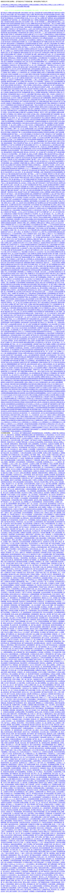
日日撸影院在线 (50, 601)
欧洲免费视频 (54, 59)
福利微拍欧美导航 (55, 855)
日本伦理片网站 (53, 820)
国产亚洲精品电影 (26, 148)
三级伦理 (49, 643)
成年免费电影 (35, 608)
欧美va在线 (30, 572)
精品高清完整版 (24, 313)
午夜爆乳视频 (23, 163)
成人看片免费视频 (51, 264)
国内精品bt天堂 (45, 69)
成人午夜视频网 (8, 291)
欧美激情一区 (23, 610)
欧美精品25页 (8, 793)
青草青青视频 (13, 16)
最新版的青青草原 (48, 500)
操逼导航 (4, 628)
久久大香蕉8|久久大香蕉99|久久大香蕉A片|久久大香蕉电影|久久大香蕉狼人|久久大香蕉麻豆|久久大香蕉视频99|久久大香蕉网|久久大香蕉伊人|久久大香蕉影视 (33, 422)
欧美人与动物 (46, 454)
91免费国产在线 (41, 328)
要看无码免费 (23, 444)
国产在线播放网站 (50, 163)
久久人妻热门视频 (29, 837)
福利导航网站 (34, 201)
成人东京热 (52, 494)
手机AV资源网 (53, 463)
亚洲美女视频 (27, 34)
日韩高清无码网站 (37, 686)
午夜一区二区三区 (19, 230)
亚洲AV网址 (24, 543)
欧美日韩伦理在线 (6, 188)
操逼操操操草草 (41, 331)
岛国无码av (14, 447)
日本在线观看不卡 (30, 166)
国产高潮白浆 (45, 373)
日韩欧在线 (4, 670)
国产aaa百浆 (45, 637)
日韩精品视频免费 (54, 170)
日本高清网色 (18, 623)
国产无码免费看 (10, 366)
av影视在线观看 (40, 346)
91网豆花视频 (21, 826)
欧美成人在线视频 (35, 766)
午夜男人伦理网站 (38, 480)
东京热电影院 (33, 831)
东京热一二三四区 (47, 525)
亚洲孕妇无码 (33, 49)
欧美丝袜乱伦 (30, 353)
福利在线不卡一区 (32, 695)
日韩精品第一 (49, 828)
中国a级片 (20, 630)
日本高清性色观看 (53, 88)
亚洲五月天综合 (25, 23)
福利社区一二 (48, 262)
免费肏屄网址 (59, 72)
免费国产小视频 (47, 367)
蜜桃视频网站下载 (51, 246)
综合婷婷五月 (35, 657)
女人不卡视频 (55, 281)
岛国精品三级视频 (59, 146)
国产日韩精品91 (45, 281)
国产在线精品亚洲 (27, 643)
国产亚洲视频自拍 (19, 791)
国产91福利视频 (44, 194)
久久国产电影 (19, 259)
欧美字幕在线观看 (30, 436)
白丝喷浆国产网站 (44, 297)
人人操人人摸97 (13, 463)
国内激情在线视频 (23, 194)
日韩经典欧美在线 (15, 643)
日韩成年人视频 (28, 161)
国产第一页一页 (45, 351)
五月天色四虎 (16, 59)
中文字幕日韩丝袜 (50, 159)
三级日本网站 (8, 128)
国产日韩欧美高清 (40, 244)
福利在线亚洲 (59, 837)
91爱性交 (21, 764)
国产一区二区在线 (32, 503)
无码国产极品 (58, 565)
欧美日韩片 (29, 634)
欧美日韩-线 (9, 560)
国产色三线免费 (48, 45)
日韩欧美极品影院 (44, 101)
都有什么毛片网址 (20, 884)
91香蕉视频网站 (44, 76)
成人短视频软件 (33, 297)
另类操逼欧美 (18, 34)
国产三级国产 (25, 440)
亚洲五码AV (45, 518)
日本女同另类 (8, 835)
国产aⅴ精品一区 (18, 706)
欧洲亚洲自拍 (11, 170)
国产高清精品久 (54, 560)
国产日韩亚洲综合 (23, 766)
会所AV (22, 639)
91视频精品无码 (47, 440)
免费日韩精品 (26, 224)
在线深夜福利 (25, 322)
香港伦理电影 (33, 851)
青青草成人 (61, 675)
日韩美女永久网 (37, 735)
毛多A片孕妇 (18, 750)
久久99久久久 (20, 864)
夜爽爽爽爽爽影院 (12, 364)
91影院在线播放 (35, 69)
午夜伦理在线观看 (14, 148)
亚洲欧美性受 (34, 697)
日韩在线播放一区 (47, 96)
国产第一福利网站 (49, 853)
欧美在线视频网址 (57, 172)
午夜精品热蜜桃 (26, 815)
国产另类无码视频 (54, 543)
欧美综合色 (25, 594)
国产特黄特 (30, 733)
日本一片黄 (57, 692)
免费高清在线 (28, 329)
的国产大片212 (40, 483)
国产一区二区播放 (56, 351)
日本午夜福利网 (6, 614)
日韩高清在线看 (21, 487)
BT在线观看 (24, 498)
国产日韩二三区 (11, 139)
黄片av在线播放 (26, 833)
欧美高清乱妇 (60, 208)
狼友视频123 (56, 453)
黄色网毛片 (60, 494)
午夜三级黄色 (9, 367)
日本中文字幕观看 (43, 308)
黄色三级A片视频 (58, 273)
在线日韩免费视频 (35, 518)
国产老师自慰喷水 (21, 340)
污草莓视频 (53, 465)
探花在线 (28, 509)
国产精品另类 (5, 453)
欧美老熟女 (44, 444)
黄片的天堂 (45, 802)
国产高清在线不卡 (41, 183)
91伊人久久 (57, 578)
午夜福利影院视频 (11, 25)
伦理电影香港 (59, 333)
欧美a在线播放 (22, 116)
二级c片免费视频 (10, 282)
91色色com (12, 864)
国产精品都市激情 (27, 105)
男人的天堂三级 (14, 69)
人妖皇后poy (25, 688)
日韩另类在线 (15, 275)
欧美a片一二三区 (51, 458)
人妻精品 (13, 723)
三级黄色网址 (36, 761)
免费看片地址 (53, 473)
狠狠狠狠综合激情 (27, 435)
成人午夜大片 (32, 714)
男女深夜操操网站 (10, 266)
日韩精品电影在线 (26, 210)
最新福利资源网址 (6, 123)
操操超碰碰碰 (8, 143)
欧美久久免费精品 (14, 369)
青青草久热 (34, 815)
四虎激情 (47, 492)
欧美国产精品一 (48, 215)
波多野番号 (12, 534)
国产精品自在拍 (6, 735)
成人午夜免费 (5, 444)
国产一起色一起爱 (39, 159)
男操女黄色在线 (24, 177)
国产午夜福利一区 (19, 54)
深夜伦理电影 (60, 143)
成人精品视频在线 (46, 248)
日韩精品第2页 (56, 299)
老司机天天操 (36, 317)
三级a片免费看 (18, 505)
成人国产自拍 (49, 349)
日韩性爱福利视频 (9, 331)
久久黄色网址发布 (55, 145)
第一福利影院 (5, 605)
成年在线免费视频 (36, 650)
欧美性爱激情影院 (15, 554)
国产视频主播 (9, 815)
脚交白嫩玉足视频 (17, 112)
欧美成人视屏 (10, 733)
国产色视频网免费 (24, 92)
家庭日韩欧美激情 (56, 750)
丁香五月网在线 (24, 150)
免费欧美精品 (5, 554)
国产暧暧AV (43, 695)
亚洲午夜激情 (46, 235)
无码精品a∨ (6, 844)
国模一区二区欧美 (17, 203)
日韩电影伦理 (13, 70)
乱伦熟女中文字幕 (33, 76)
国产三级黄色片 (60, 155)
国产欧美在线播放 (27, 145)
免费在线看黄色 (17, 123)
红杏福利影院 (53, 302)
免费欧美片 (12, 878)
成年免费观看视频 (24, 614)
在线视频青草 (31, 645)
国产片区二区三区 (16, 311)
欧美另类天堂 (51, 340)
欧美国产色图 (48, 273)
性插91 (42, 641)
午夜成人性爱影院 (59, 585)
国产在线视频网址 (20, 771)
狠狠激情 (29, 552)
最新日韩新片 (45, 79)
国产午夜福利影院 (12, 520)
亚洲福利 (26, 831)
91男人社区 (61, 668)
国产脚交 (21, 483)
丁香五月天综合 (54, 887)
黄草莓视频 (55, 808)
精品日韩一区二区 (19, 757)
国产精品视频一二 (54, 866)
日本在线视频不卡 (49, 514)
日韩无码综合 (7, 516)
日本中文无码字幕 (38, 603)
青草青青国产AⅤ (6, 646)
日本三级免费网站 (17, 858)
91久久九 (57, 788)
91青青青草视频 (37, 286)
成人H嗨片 (35, 730)
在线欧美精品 (8, 59)
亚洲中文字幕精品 (7, 114)
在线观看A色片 (44, 617)
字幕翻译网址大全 (14, 235)
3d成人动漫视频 (14, 163)
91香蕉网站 (47, 652)
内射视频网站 (51, 762)
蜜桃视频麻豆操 (47, 148)
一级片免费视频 (15, 748)
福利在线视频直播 (59, 18)
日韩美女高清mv (37, 85)
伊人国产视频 (58, 311)
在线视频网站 (5, 20)
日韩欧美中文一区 (17, 612)
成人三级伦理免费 (40, 83)
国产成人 (7, 723)
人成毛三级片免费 (33, 29)
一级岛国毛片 (46, 165)
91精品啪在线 (25, 724)
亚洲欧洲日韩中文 (36, 541)
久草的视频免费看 (46, 130)
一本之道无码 (55, 235)
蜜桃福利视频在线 (7, 715)
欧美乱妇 (44, 694)
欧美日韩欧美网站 (49, 309)
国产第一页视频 (35, 257)
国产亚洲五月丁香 (6, 161)
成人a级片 (46, 810)
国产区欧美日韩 (19, 315)
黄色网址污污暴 (18, 837)
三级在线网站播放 (15, 637)
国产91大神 (10, 489)
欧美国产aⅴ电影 (45, 87)
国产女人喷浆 (10, 621)
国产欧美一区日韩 (50, 342)
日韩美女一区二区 (45, 496)
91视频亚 (31, 891)
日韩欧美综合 (8, 213)
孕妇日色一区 (45, 257)
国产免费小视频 (45, 759)
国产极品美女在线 (43, 221)
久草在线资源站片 (39, 648)
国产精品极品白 (58, 295)
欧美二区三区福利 (13, 253)
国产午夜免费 (30, 784)
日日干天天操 (11, 226)
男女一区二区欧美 (23, 855)
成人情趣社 (5, 462)
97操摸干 (36, 576)
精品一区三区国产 (40, 264)
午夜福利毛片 (21, 485)
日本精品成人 (54, 701)
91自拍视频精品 (45, 674)
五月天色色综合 (48, 105)
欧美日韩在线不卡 (26, 752)
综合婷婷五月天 (36, 822)
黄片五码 (6, 492)
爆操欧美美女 (49, 714)
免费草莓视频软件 (55, 779)
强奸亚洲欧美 (26, 860)
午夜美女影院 (20, 460)
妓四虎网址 (9, 474)
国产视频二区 (23, 360)
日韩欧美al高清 (49, 804)
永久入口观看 (35, 806)
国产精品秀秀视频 (56, 157)
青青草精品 (10, 645)
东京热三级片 (49, 371)
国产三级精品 (30, 791)
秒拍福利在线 (19, 262)
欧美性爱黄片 (44, 494)
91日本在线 (4, 650)
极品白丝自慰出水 (43, 110)
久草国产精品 (5, 357)
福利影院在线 (18, 730)
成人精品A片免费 (31, 154)
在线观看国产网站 (22, 297)
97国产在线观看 (59, 132)
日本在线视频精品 (57, 498)
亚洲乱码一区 (35, 719)
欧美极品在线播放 (52, 230)
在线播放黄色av (57, 241)
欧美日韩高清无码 (44, 23)
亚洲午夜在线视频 (40, 353)
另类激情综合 (39, 155)
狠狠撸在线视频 (30, 244)
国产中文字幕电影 (41, 174)
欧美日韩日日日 (15, 608)
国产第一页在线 (40, 146)
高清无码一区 (55, 889)
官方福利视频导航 (24, 270)
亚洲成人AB (25, 465)
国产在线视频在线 (48, 282)
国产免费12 (53, 621)
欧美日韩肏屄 (60, 335)
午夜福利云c (52, 753)
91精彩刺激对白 (57, 63)
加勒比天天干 (59, 659)
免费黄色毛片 (46, 286)
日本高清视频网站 (27, 512)
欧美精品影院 (16, 41)
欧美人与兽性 (48, 366)
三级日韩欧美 (28, 27)
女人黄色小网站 (8, 882)
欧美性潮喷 (59, 686)
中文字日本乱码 (27, 770)
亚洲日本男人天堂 (57, 799)
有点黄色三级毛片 (56, 204)
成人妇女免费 (28, 521)
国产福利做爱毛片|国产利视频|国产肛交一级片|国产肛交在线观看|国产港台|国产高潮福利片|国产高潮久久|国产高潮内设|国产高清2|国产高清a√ (32, 405)
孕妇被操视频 (18, 811)
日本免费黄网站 (58, 81)
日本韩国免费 (49, 641)
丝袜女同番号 (10, 14)
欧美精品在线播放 (36, 270)
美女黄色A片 (10, 744)
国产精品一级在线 (7, 277)
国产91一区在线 (20, 244)
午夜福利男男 (22, 32)
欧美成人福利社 (41, 94)
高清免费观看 (32, 328)
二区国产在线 (38, 572)
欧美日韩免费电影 (29, 203)
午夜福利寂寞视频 (18, 775)
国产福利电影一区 (14, 20)
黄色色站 (46, 540)
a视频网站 (49, 663)
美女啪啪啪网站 (50, 708)
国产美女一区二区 (15, 344)
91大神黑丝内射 (23, 70)
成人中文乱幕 (60, 65)
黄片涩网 (17, 686)
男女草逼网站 (48, 771)
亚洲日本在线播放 (32, 672)
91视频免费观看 (35, 594)
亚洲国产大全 (28, 866)
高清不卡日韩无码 (35, 875)
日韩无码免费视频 (46, 657)
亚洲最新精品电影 (26, 735)
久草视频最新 (45, 779)
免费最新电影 (47, 773)
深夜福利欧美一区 (58, 574)
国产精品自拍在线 (46, 594)
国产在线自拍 (49, 90)
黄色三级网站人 (47, 241)
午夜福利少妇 (7, 797)
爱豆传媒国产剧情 (7, 358)
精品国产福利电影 (33, 88)
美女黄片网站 (44, 482)
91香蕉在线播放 (37, 886)
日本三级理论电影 (33, 337)
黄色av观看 (54, 886)
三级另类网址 (59, 500)
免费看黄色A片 (5, 145)
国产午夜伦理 (23, 88)
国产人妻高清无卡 (30, 208)
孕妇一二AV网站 (31, 581)
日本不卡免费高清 (27, 233)
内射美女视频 (19, 38)
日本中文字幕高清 (12, 252)
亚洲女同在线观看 (13, 150)
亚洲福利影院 (43, 820)
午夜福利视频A (24, 607)
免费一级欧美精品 (39, 54)
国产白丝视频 (52, 127)
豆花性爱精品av (36, 706)
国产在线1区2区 (58, 105)
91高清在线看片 (16, 96)
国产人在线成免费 (10, 324)
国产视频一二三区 (46, 224)
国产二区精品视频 (36, 478)
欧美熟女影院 (59, 50)
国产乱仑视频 (39, 835)
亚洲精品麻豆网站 (39, 788)
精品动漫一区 (13, 83)
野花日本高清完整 (56, 848)
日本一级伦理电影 (42, 710)
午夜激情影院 (13, 288)
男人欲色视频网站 (26, 181)
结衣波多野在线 (18, 27)
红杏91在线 (23, 675)
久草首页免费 (52, 757)
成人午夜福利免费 (26, 286)
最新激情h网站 (13, 817)
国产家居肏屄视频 (33, 195)
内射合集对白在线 (27, 123)
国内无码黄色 (22, 503)
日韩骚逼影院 (35, 614)
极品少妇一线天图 (45, 614)
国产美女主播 (53, 697)
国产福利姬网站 (52, 491)
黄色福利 (4, 641)
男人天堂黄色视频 (10, 271)
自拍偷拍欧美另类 (29, 708)
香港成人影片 (36, 63)
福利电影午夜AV (9, 315)
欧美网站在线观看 (28, 835)
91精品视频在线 (18, 295)
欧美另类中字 (55, 242)
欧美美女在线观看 (12, 810)
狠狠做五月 (29, 460)
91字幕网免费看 (50, 72)
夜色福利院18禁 (57, 224)
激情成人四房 (12, 228)
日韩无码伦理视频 (34, 119)
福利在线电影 (11, 43)
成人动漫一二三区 (32, 621)
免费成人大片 (51, 507)
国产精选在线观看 (12, 822)
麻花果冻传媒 (39, 14)
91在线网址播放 (47, 554)
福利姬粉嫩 (36, 592)
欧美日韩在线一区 (14, 650)
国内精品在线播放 (37, 132)
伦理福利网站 (19, 121)
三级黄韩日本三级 (38, 679)
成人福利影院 (39, 366)
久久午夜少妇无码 (27, 125)
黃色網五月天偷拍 (49, 712)
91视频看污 (24, 746)
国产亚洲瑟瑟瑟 (18, 703)
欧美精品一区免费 (29, 348)
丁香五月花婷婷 (9, 853)
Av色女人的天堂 (23, 212)
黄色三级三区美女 (27, 61)
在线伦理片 (9, 505)
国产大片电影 (42, 829)
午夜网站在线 (35, 36)
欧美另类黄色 (56, 262)
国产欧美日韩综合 (10, 521)
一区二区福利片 (37, 235)
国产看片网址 (52, 668)
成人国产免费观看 (50, 715)
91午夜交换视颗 (21, 617)
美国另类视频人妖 (56, 137)
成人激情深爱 (27, 467)
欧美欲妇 (42, 869)
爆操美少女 (45, 598)
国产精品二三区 (60, 21)
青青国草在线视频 (48, 132)
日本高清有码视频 (14, 518)
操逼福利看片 (45, 92)
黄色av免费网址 (60, 800)
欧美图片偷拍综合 (36, 810)
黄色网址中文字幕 (29, 232)
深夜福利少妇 (24, 536)
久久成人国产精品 (54, 194)
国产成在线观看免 (29, 858)
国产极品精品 (6, 311)
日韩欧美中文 (49, 648)
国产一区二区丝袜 (59, 116)
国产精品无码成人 (50, 840)
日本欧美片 (27, 706)
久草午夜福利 (31, 668)
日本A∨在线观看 (23, 891)
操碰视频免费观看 (53, 775)
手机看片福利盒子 (15, 514)
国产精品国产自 (32, 338)
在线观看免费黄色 (48, 849)
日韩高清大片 (13, 65)
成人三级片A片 (14, 851)
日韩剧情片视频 (45, 563)
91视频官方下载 (8, 27)
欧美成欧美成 (25, 284)
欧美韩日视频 (11, 30)
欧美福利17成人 (28, 206)
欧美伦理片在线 (18, 264)
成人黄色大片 (57, 844)
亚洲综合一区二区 (12, 302)
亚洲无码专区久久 (6, 233)
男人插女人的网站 (7, 304)
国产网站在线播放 (47, 123)
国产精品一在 (11, 319)
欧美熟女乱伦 (37, 123)
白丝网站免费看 (7, 141)
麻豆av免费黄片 (56, 860)
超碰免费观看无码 (48, 438)
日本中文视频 (42, 672)
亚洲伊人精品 (46, 300)
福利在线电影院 (58, 371)
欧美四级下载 (26, 367)
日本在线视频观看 (23, 819)
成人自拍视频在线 (34, 373)
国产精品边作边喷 (10, 338)
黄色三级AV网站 (48, 226)
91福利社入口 (38, 438)
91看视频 (30, 704)
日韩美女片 (50, 670)
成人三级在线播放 (14, 210)
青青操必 (15, 665)
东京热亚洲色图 (28, 523)
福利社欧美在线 (35, 351)
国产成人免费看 (40, 18)
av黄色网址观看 (58, 706)
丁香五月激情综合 (19, 277)
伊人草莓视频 (32, 491)
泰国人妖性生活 (8, 623)
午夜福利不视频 (48, 661)
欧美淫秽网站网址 (49, 259)
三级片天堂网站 (28, 844)
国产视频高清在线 (44, 882)
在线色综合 (18, 795)
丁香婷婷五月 (12, 29)
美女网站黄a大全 (34, 288)
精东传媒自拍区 (42, 547)
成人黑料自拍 (18, 241)
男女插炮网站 (24, 107)
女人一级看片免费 (24, 849)
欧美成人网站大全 (44, 831)
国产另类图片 (15, 498)
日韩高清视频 (43, 335)
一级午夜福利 (22, 154)
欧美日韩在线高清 (50, 590)
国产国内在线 (55, 195)
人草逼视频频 (10, 590)
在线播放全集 (54, 297)
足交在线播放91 (31, 40)
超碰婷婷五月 (55, 103)
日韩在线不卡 (52, 587)
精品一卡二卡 (61, 342)
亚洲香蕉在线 (39, 348)
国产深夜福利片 (24, 665)
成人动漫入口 (53, 308)
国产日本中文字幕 (47, 724)
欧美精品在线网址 (34, 25)
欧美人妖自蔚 (40, 319)
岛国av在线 (42, 755)
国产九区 (62, 460)
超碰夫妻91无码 (20, 21)
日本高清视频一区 (7, 578)
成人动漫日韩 (30, 717)
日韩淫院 (6, 478)
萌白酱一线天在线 (40, 271)
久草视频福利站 (20, 43)
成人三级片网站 (29, 813)
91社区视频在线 (36, 224)
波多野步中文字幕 (48, 541)
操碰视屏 (35, 473)
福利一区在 (39, 661)
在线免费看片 (34, 536)
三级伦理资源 (60, 99)
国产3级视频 (58, 512)
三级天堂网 (34, 505)
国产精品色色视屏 (15, 692)
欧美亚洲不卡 (60, 447)
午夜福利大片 (49, 134)
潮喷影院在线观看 (57, 98)
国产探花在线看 (38, 844)
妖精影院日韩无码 (29, 50)
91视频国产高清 (20, 30)
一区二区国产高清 (59, 607)
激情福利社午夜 (37, 38)
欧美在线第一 (25, 127)
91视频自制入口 (30, 753)
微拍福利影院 (8, 152)
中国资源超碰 (49, 788)
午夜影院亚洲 (40, 449)
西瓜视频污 (22, 695)
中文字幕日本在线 (57, 255)
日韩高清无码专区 (47, 761)
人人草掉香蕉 (50, 271)
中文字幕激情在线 (59, 233)
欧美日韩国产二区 (51, 869)
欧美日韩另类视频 (19, 166)
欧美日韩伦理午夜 (45, 799)
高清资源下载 (18, 367)
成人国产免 (53, 545)
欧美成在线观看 (49, 793)
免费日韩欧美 (46, 627)
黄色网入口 (44, 688)
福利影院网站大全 (10, 195)
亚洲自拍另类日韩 (49, 487)
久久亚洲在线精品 (19, 155)
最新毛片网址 (49, 659)
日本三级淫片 (56, 594)
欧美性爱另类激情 (33, 674)
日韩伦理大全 (57, 360)
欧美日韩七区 (17, 877)
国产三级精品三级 (22, 25)
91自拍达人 (34, 882)
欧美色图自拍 (5, 16)
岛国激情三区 (16, 465)
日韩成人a (34, 547)
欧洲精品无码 (43, 261)
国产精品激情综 (14, 337)
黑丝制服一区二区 (13, 373)
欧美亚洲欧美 (60, 474)
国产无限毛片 (30, 32)
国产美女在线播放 (44, 337)
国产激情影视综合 (39, 435)
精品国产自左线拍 (36, 96)
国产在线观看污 (55, 114)
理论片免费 (36, 567)
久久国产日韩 (27, 730)
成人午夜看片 (30, 186)
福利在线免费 (14, 360)
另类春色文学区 (39, 512)
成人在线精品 (8, 862)
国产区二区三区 (11, 78)
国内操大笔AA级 (59, 45)
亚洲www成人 (57, 440)
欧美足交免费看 (37, 453)
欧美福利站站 (33, 221)
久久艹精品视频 (23, 252)
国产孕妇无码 (57, 41)
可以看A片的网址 (43, 49)
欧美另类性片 (18, 85)
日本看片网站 (57, 456)
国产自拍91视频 (31, 690)
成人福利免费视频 (11, 503)
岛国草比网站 (22, 867)
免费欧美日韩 (54, 492)
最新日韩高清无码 (23, 137)
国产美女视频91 (6, 612)
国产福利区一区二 (55, 572)
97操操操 (50, 694)
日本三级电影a (25, 454)
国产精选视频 (38, 103)
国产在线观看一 (47, 456)
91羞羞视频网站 (37, 27)
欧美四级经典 (23, 447)
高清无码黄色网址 (30, 483)
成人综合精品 (23, 337)
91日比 (18, 494)
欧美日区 (46, 585)
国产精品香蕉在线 (47, 531)
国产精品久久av (42, 322)
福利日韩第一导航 (49, 315)
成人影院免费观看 (42, 777)
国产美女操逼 (45, 190)
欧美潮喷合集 (25, 188)
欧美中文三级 (18, 375)
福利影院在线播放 (55, 608)
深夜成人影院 (48, 512)
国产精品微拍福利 (14, 565)
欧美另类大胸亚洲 (40, 246)
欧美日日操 (40, 828)
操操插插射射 (27, 612)
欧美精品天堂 (36, 281)
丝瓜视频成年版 (24, 545)
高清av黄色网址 (34, 268)
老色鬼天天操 (11, 146)
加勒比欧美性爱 (16, 45)
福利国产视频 (10, 880)
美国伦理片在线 (52, 239)
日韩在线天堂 (6, 96)
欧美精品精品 (8, 197)
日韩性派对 (6, 531)
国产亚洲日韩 (34, 848)
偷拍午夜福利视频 (39, 811)
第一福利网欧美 (49, 125)
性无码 (8, 675)
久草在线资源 (49, 435)
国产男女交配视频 (51, 483)
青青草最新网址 (58, 219)
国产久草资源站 (48, 152)
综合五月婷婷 (26, 114)
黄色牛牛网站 (54, 25)
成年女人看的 (42, 364)
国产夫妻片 (58, 599)
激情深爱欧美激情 (54, 188)
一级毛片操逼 (40, 371)
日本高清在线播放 (50, 346)
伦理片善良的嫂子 (39, 862)
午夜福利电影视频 (58, 569)
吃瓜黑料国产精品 (25, 108)
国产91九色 (52, 576)
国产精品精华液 (15, 806)
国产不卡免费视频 (49, 357)
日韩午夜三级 (37, 161)
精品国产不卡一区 (11, 483)
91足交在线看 (17, 576)
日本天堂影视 (50, 252)
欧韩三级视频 (7, 724)
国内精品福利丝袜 (17, 141)
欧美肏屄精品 (20, 534)
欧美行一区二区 (44, 313)
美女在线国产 (11, 525)
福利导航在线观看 (38, 304)
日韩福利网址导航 (17, 500)
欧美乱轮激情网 (17, 87)
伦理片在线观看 (28, 511)
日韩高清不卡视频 (36, 726)
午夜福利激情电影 (15, 688)
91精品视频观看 (44, 628)
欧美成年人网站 (59, 14)
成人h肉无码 (17, 502)
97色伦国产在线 (25, 377)
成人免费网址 (25, 201)
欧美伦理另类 (14, 666)
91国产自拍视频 (32, 324)
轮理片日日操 (19, 569)
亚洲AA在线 (39, 712)
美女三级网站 (5, 320)
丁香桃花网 (36, 460)
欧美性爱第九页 (28, 839)
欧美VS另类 (19, 563)
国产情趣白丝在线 (47, 41)
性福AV (49, 768)
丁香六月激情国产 (43, 199)
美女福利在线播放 (7, 603)
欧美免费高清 (52, 503)
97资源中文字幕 (31, 333)
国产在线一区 (5, 666)
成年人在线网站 (58, 128)
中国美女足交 (45, 108)
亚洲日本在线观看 (42, 619)
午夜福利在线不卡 (42, 699)
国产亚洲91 (21, 656)
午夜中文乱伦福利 (18, 699)
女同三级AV (19, 831)
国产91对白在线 (60, 121)
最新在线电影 (25, 52)
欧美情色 (52, 790)
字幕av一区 (28, 641)
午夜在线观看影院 (6, 775)
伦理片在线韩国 (38, 226)
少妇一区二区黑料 (55, 69)
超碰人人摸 (44, 460)
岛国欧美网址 (5, 69)
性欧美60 (42, 663)
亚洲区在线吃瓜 (38, 492)
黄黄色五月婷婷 (11, 208)
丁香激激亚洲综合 (48, 34)
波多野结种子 (11, 186)
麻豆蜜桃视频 (36, 190)
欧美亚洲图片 (5, 199)
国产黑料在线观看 (48, 846)
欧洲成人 (37, 717)
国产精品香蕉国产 (37, 320)
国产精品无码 (45, 177)
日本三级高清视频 (45, 634)
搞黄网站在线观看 (19, 358)
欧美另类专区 (24, 848)
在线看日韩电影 (45, 242)
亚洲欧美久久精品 (39, 523)
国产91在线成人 (21, 869)
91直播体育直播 (24, 130)
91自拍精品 (4, 532)
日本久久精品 (44, 730)
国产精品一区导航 (44, 70)
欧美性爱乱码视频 (53, 717)
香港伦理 (59, 587)
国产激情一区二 (42, 239)
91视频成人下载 (54, 177)
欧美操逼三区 (32, 212)
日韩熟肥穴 (34, 877)
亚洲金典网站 (39, 442)
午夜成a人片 (29, 639)
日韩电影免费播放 (8, 585)
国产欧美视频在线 (7, 18)
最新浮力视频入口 (21, 799)
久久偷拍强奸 (30, 83)
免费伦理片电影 (20, 489)
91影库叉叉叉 (50, 795)
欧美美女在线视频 (37, 509)
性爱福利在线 (29, 458)
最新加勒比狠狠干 (18, 451)
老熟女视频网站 (25, 657)
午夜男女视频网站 (14, 322)
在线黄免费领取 (16, 768)
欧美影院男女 (25, 599)
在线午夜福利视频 (22, 76)
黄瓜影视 (61, 697)
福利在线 (13, 786)
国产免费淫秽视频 (47, 311)
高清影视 (35, 820)
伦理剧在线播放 (8, 54)
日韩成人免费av (35, 574)
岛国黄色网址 (28, 38)
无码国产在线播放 (58, 123)
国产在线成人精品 (50, 141)
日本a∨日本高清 (25, 650)
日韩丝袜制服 (30, 721)
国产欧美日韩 (35, 335)
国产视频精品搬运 (35, 465)
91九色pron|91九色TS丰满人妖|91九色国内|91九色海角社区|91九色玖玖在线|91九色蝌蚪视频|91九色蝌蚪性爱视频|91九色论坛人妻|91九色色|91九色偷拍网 (33, 427)
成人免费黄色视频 (46, 824)
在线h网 (29, 694)
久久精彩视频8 (5, 360)
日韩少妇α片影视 (52, 721)
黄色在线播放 (29, 219)
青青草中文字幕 (52, 174)
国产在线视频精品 (48, 685)
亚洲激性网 (4, 518)
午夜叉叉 (28, 793)
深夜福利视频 (7, 866)
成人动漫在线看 (32, 99)
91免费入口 (4, 583)
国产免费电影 (49, 18)
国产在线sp (58, 654)
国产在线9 (60, 451)
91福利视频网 (5, 476)
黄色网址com (57, 690)
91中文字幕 (35, 750)
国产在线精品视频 (26, 255)
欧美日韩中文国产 (27, 217)
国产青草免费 (29, 300)
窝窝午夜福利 (18, 732)
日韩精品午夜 (56, 217)
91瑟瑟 (44, 817)
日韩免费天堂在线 (46, 552)
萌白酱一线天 (61, 507)
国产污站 (24, 496)
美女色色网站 (17, 570)
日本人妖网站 (20, 81)
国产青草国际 (40, 21)
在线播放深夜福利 (12, 353)
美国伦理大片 (11, 442)
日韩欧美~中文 (43, 887)
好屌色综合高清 (25, 574)
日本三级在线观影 (57, 532)
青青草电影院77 (38, 853)
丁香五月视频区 (9, 616)
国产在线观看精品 (22, 338)
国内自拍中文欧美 (32, 790)
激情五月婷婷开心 (38, 570)
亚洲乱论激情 (47, 453)
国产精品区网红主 (22, 29)
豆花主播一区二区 (19, 184)
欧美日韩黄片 (23, 174)
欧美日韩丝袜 (48, 442)
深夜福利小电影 (17, 719)
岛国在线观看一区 (6, 349)
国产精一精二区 (27, 87)
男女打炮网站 (47, 344)
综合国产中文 (23, 520)
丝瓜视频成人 (31, 360)
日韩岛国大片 (25, 744)
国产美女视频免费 (20, 239)
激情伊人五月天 (47, 78)
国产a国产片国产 (19, 304)
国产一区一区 (55, 300)
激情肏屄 (53, 627)
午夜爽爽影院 (9, 105)
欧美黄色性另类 (54, 74)
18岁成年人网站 (25, 806)
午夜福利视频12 (21, 246)
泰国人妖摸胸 (16, 268)
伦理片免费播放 (55, 810)
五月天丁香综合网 (35, 665)
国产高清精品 (39, 179)
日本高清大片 (32, 252)
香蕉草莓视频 (47, 666)
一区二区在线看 (55, 87)
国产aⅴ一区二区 (31, 65)
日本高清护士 (53, 313)
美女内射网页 (5, 210)
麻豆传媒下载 (37, 306)
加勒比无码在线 (5, 36)
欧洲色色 (6, 630)
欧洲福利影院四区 (26, 550)
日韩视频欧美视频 (19, 793)
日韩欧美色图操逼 (59, 34)
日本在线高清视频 (24, 541)
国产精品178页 (37, 565)
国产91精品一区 (18, 232)
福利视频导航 (20, 581)
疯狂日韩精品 (53, 802)
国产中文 (19, 525)
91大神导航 (50, 581)
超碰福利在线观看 (10, 223)
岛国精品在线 (46, 145)
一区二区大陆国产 (36, 605)
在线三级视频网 (34, 194)
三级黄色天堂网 (8, 791)
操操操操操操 (30, 282)
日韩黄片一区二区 (52, 277)
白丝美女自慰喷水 (27, 438)
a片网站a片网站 (56, 377)
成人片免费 (53, 628)
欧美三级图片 (22, 16)
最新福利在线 (31, 616)
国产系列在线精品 (49, 375)
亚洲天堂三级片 (8, 184)
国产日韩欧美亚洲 (6, 317)
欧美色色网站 (8, 558)
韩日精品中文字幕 (38, 134)
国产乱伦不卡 (52, 529)
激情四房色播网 (11, 81)
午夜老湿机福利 (40, 858)
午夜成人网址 (19, 90)
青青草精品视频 (32, 110)
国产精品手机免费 (47, 692)
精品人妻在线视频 (6, 820)
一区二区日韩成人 (33, 494)
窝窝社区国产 (30, 534)
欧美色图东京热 (37, 612)
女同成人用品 (35, 114)
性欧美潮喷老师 (50, 523)
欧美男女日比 (49, 295)
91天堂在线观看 (8, 326)
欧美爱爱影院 (53, 110)
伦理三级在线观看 (18, 482)
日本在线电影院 (21, 462)
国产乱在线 (39, 804)
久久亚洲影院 (45, 329)
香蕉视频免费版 (47, 306)
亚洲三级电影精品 (58, 552)
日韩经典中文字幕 (56, 563)
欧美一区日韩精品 (42, 764)
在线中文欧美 (25, 268)
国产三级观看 (13, 242)
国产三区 (46, 572)
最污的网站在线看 (41, 864)
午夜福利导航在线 (49, 842)
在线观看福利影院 (38, 349)
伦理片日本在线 (37, 148)
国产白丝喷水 (39, 266)
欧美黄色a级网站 (36, 456)
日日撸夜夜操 (44, 608)
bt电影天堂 (23, 579)
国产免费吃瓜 (44, 463)
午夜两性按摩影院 (24, 846)
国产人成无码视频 (15, 512)
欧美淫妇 (20, 445)
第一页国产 (46, 561)
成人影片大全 (19, 146)
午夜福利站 (29, 788)
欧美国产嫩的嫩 (46, 532)
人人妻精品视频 (50, 21)
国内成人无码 (28, 152)
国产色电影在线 (53, 547)
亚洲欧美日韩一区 (34, 136)
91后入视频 (26, 697)
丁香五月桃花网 (17, 143)
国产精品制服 (11, 889)
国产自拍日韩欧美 (26, 741)
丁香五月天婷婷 (54, 79)
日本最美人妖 (27, 197)
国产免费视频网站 (46, 98)
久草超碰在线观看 (45, 114)
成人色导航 (45, 545)
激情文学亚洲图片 (11, 549)
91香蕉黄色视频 (25, 20)
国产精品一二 (32, 174)
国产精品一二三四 (27, 47)
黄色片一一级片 (20, 853)
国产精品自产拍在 (26, 636)
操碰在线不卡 (59, 271)
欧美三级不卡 (40, 654)
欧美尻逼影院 (29, 482)
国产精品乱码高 (37, 291)
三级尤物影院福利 (22, 290)
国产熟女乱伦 (46, 726)
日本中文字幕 (40, 715)
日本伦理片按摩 (16, 440)
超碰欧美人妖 (10, 436)
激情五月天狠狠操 (29, 146)
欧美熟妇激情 (28, 603)
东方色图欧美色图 (50, 208)
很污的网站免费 (5, 261)
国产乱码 (55, 614)
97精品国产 (19, 467)
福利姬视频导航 (25, 36)
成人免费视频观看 (26, 677)
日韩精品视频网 (33, 587)
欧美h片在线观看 (41, 230)
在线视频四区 (18, 61)
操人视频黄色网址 (41, 753)
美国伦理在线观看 (8, 771)
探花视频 (6, 710)
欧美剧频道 (6, 619)
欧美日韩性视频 (54, 617)
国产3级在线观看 (49, 521)
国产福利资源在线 (31, 16)
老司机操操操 (13, 40)
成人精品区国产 (28, 172)
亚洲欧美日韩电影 (36, 253)
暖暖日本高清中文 (17, 779)
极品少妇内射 (54, 101)
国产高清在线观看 (30, 139)
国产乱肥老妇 (17, 165)
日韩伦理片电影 (60, 259)
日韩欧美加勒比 (43, 362)
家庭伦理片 (57, 679)
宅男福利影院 (12, 94)
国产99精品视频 (31, 319)
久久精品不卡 (11, 79)
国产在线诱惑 (13, 137)
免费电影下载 (55, 117)
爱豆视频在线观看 (10, 460)
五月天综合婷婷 (31, 757)
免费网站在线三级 (45, 719)
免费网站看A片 (56, 148)
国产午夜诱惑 (55, 337)
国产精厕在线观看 (29, 179)
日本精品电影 (57, 588)
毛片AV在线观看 (27, 514)
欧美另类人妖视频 (42, 757)
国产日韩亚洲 (11, 244)
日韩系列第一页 (5, 125)
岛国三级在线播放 (41, 538)
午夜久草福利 (11, 494)
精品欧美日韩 (28, 569)
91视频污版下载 (54, 52)
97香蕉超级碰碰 (17, 217)
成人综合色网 (53, 324)
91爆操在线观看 (48, 128)
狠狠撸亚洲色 (5, 117)
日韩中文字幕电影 (23, 887)
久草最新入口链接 (7, 230)
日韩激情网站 (53, 49)
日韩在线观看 (33, 322)
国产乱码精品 (15, 257)
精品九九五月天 (21, 94)
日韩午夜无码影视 (17, 342)
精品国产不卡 (48, 304)
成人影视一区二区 (14, 117)
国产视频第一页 (34, 560)
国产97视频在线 (41, 436)
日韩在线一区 (48, 30)
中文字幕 (20, 670)
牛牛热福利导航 (57, 652)
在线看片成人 (43, 88)
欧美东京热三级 (34, 150)
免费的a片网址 (48, 509)
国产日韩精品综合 (40, 795)
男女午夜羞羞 (11, 259)
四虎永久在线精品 (42, 520)
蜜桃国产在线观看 (22, 58)
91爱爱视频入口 (21, 271)
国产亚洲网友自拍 (40, 203)
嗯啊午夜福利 (56, 78)
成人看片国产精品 (27, 306)
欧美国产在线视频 (20, 186)
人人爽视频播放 (34, 168)
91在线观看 (39, 462)
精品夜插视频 (40, 360)
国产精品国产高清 (43, 170)
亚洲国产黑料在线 (22, 442)
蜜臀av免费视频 (44, 25)
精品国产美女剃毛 (37, 540)
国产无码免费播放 (24, 810)
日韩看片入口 (7, 599)
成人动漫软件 (41, 527)
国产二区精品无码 (6, 268)
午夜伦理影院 (51, 672)
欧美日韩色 (58, 873)
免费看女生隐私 (57, 766)
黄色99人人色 (43, 877)
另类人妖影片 (31, 340)
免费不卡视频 (15, 157)
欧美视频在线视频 (6, 556)
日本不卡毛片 (11, 239)
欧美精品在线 (5, 148)
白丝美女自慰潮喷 (44, 137)
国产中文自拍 (11, 694)
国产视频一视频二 (36, 454)
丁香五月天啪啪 (55, 23)
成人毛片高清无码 (48, 599)
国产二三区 (49, 569)
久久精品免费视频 (26, 132)
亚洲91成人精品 (32, 175)
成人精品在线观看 (57, 592)
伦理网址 (3, 570)
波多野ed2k (50, 891)
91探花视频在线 (54, 329)
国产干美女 (33, 829)
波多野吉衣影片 (16, 871)
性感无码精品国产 (32, 701)
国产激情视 (50, 527)
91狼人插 (43, 567)
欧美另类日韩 (38, 78)
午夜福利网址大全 (17, 588)
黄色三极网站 (12, 72)
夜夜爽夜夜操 (27, 540)
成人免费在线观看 (27, 128)
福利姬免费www (37, 770)
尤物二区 (34, 873)
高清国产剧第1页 (9, 34)
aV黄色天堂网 (43, 543)
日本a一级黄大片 (20, 552)
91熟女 (56, 828)
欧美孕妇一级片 (40, 534)
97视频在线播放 (15, 579)
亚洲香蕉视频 (5, 322)
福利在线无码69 (39, 748)
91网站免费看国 (44, 790)
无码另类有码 (11, 206)
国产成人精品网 (36, 625)
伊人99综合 (15, 433)
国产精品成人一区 (29, 366)
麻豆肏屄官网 (51, 154)
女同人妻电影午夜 (46, 369)
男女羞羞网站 (30, 712)
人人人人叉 (12, 799)
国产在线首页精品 (44, 195)
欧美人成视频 (49, 219)
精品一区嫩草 (12, 293)
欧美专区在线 (52, 520)
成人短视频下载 (39, 639)
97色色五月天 (41, 447)
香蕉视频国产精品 (27, 469)
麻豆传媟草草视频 (27, 326)
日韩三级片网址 (54, 460)
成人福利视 (48, 723)
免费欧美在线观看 (6, 837)
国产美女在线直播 (39, 569)
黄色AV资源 (28, 786)
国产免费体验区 (53, 864)
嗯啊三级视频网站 (52, 826)
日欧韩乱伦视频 (13, 610)
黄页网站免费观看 (33, 70)
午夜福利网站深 (26, 686)
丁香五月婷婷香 (30, 723)
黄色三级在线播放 (51, 43)
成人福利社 (50, 683)
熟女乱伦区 (59, 857)
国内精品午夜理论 (14, 583)
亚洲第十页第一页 (30, 21)
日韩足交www (18, 632)
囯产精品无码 (22, 65)
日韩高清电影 (20, 878)
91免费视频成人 (24, 373)
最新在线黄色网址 (44, 867)
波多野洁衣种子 (37, 636)
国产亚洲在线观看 (14, 848)
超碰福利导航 (56, 719)
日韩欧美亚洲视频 (40, 121)
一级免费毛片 (13, 755)
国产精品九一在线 (12, 194)
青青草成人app (32, 579)
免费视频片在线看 (23, 288)
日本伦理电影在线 (40, 721)
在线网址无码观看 (49, 474)
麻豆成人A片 (51, 737)
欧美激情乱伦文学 (50, 570)
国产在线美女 (19, 685)
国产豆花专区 (30, 246)
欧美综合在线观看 (58, 215)
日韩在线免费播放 (57, 136)
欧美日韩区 (20, 723)
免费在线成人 (12, 58)
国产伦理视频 (58, 549)
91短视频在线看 (23, 110)
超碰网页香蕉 (45, 119)
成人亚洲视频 (49, 146)
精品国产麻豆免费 (15, 496)
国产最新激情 (20, 228)
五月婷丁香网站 (5, 328)
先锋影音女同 (23, 362)
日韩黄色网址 (60, 516)
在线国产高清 (48, 844)
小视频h (52, 516)
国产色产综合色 (34, 52)
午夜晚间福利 (13, 357)
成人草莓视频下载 (19, 652)
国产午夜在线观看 (16, 355)
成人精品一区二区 (35, 802)
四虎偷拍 (24, 494)
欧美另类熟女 (56, 56)
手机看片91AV (37, 752)
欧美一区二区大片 (8, 685)
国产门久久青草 (40, 232)
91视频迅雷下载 (15, 132)
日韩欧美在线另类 (52, 829)
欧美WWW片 (26, 554)
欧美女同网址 (13, 297)
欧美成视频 (47, 639)
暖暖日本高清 (15, 782)
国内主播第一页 (7, 329)
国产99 (51, 585)
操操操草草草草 (49, 116)
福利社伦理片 (5, 337)
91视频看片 (38, 561)
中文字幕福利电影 (58, 320)
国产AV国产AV (23, 759)
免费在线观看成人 (29, 728)
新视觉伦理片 (29, 78)
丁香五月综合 (15, 328)
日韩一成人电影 (27, 190)
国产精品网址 (20, 226)
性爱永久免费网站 (23, 829)
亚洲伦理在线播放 (56, 625)
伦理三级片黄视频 (50, 112)
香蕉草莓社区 (16, 599)
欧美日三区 (25, 692)
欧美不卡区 (26, 732)
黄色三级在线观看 (57, 161)
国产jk (33, 775)
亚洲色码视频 (40, 116)
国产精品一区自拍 (44, 536)
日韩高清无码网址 (48, 502)
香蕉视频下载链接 (53, 29)
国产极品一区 (48, 360)
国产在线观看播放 (40, 781)
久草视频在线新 (41, 65)
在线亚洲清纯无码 (51, 681)
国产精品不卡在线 (36, 440)
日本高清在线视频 (13, 313)
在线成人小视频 (48, 320)
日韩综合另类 (16, 67)
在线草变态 (21, 659)
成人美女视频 (30, 485)
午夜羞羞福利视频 (29, 538)
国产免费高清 (35, 250)
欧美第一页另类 (55, 165)
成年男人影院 (34, 628)
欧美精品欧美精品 (16, 335)
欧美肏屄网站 (13, 154)
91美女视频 (19, 786)
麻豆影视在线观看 (16, 306)
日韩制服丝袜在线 (35, 525)
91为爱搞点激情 (28, 862)
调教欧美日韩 (59, 252)
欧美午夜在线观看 (50, 630)
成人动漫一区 (19, 172)
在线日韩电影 (60, 319)
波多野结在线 (33, 199)
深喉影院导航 (15, 248)
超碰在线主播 (60, 232)
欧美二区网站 (28, 304)
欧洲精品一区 (32, 371)
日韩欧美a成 (29, 681)
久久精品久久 (49, 233)
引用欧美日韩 (7, 679)
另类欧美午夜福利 (10, 581)
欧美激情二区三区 (51, 364)
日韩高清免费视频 (31, 489)
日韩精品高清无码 (20, 333)
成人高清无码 (50, 121)
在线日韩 (53, 871)
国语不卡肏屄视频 (15, 480)
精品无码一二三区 (37, 842)
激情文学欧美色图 (34, 74)
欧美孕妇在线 (8, 732)
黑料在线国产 (5, 547)
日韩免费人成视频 (27, 576)
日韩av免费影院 (40, 813)
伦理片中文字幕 (18, 842)
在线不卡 (52, 610)
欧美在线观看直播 (13, 270)
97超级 (38, 779)
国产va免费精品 (35, 108)
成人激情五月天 (44, 168)
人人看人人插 (26, 355)
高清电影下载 (29, 159)
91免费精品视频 (33, 782)
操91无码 (36, 469)
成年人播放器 (23, 449)
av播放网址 (61, 483)
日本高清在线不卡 (50, 467)
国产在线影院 (60, 61)
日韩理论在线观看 (47, 752)
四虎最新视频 (52, 36)
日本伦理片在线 (12, 659)
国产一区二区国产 (47, 549)
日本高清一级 (20, 681)
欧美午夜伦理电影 (16, 523)
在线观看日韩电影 (47, 578)
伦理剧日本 (12, 840)
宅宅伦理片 (28, 820)
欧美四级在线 (19, 56)
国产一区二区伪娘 (34, 237)
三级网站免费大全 (40, 791)
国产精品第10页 (26, 59)
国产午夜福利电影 (14, 636)
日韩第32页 (9, 811)
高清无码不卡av (25, 547)
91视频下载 (55, 433)
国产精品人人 (10, 804)
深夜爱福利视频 (45, 806)
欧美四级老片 (29, 226)
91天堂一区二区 (44, 250)
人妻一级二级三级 (26, 679)
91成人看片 (36, 583)
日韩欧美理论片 (50, 880)
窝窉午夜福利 (15, 177)
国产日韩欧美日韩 (14, 454)
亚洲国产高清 (16, 213)
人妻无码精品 (22, 40)
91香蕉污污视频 (51, 353)
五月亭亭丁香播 (15, 98)
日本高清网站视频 (58, 643)
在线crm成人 (20, 889)
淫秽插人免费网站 (43, 579)
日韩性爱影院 (30, 462)
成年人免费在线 (13, 541)
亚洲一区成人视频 (39, 233)
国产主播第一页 (34, 137)
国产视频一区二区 (48, 837)
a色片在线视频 (55, 270)
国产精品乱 (39, 485)
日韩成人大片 (47, 636)
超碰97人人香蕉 (55, 70)
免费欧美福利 (26, 750)
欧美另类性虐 (54, 579)
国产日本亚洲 (16, 317)
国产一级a (36, 641)
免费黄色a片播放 (31, 239)
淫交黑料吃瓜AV (40, 342)
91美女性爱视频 (59, 197)
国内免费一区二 (52, 322)
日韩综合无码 (46, 27)
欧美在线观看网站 (6, 67)
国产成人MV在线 (41, 451)
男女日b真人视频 (43, 127)
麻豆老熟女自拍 (13, 824)
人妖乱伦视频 (60, 753)
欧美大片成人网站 (43, 516)
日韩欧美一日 (56, 634)
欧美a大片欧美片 (30, 277)
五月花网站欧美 (54, 290)
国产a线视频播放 (33, 362)
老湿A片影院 (20, 840)
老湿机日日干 (38, 206)
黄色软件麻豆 (59, 166)
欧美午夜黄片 (11, 869)
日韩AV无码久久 (21, 266)
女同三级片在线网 (11, 891)
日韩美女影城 (18, 299)
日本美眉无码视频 (8, 299)
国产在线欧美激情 (50, 32)
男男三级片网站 (17, 540)
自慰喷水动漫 (40, 208)
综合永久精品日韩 (51, 275)
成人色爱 (8, 779)
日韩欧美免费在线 (15, 739)
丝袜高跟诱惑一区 (11, 857)
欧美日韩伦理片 (59, 125)
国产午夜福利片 (40, 295)
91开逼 (46, 866)
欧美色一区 (41, 659)
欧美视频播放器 (37, 502)
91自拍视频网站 (14, 107)
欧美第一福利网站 (55, 279)
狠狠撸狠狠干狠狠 (48, 181)
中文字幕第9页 (36, 279)
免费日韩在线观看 (43, 878)
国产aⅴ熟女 (58, 541)
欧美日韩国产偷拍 (17, 511)
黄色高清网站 (44, 288)
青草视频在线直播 (29, 556)
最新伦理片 (8, 465)
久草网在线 (33, 527)
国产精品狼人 (56, 306)
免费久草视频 (47, 299)
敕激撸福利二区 (41, 139)
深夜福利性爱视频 (51, 83)
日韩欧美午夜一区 (34, 759)
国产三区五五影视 (52, 201)
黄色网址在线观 (47, 556)
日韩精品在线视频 (54, 338)
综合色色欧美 (23, 328)
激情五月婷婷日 (11, 290)
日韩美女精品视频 (40, 186)
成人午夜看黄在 (14, 351)
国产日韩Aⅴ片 (10, 467)
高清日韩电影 (11, 262)
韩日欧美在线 (27, 531)
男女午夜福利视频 (45, 204)
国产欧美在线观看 (16, 250)
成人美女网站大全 (38, 47)
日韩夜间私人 (37, 165)
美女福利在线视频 (48, 14)
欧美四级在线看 (20, 590)
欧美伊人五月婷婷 (23, 628)
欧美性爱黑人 (5, 127)
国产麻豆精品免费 (49, 266)
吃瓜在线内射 (40, 273)
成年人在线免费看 (54, 168)
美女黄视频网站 (10, 121)
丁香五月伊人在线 (23, 237)
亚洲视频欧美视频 (53, 764)
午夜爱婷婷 (60, 545)
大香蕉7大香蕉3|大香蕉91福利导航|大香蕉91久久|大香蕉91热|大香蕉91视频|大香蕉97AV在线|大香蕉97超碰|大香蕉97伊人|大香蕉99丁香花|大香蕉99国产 (33, 416)
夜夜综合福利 (18, 835)
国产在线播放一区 (52, 817)
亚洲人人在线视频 (43, 290)
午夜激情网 (40, 590)
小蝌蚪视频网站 (8, 652)
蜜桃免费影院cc (17, 103)
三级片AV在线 (24, 851)
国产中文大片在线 (37, 34)
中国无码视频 (46, 157)
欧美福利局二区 (17, 797)
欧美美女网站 (42, 476)
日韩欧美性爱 (22, 857)
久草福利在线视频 (39, 358)
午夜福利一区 (59, 179)
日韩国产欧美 (13, 759)
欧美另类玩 (57, 694)
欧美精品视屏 (15, 174)
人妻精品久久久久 (12, 119)
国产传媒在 (26, 873)
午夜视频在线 (40, 445)
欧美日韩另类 (53, 199)
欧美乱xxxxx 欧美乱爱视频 (45, 873)
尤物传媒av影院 (27, 480)
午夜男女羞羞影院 (47, 822)
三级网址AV (45, 855)
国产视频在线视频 (24, 605)
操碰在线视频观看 (11, 819)
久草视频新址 (53, 373)
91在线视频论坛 (24, 221)
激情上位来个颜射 (48, 605)
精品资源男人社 (10, 172)
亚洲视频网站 (46, 270)
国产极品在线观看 (35, 855)
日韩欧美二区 (8, 309)
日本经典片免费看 (23, 49)
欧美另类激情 (18, 105)
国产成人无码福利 (42, 656)
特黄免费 (6, 851)
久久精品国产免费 (18, 813)
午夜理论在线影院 (26, 583)
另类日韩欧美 (19, 436)
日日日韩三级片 (45, 732)
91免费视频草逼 (30, 155)
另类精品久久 (36, 694)
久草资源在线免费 (33, 663)
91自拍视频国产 (37, 797)
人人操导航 (27, 842)
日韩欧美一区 (21, 672)
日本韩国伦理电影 (19, 18)
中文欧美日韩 (56, 556)
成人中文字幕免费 (30, 230)
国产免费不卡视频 (56, 284)
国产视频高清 (14, 773)
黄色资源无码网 (48, 348)
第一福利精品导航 (44, 742)
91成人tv (24, 516)
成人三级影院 (29, 358)
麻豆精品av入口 (18, 179)
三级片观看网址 (17, 47)
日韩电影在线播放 (30, 331)
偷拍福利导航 (40, 163)
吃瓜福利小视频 (9, 795)
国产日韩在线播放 (30, 699)
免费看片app (53, 688)
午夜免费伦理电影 (33, 107)
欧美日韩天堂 (13, 445)
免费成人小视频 (53, 782)
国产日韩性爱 (24, 101)
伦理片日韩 (29, 853)
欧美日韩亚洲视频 (41, 775)
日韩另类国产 (25, 12)
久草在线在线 (27, 241)
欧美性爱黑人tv (12, 826)
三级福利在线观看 (19, 300)
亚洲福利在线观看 (38, 315)
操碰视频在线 (55, 742)
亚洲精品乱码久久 (45, 469)
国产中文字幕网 (41, 212)
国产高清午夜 (22, 364)
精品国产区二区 (48, 741)
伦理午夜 (23, 701)
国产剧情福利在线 (24, 69)
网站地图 (26, 6)
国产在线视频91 (58, 134)
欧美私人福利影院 (36, 197)
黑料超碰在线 (13, 168)
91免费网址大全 (46, 784)
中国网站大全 (30, 271)
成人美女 (38, 588)
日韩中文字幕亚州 (35, 177)
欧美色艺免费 (48, 480)
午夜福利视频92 (32, 58)
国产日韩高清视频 (46, 136)
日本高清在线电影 (14, 746)
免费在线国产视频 (50, 47)
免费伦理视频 (24, 802)
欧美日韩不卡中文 (23, 242)
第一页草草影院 (50, 857)
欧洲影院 (26, 560)
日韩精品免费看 (50, 449)
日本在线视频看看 (26, 344)
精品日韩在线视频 (15, 478)
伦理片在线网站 (35, 377)
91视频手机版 (46, 889)
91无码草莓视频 (27, 739)
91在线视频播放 (51, 293)
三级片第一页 (46, 210)
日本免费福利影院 (59, 612)
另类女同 (37, 482)
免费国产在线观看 (6, 217)
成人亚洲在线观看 (37, 259)
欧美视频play (23, 476)
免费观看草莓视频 (29, 670)
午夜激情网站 (57, 771)
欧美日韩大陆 (5, 49)
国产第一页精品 (59, 875)
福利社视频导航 (13, 695)
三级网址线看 (23, 824)
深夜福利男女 (20, 710)
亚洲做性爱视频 (41, 293)
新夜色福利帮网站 (7, 587)
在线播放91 (10, 641)
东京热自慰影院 (58, 226)
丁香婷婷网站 (24, 558)
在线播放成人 (19, 348)
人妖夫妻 (31, 748)
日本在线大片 (14, 449)
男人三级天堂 (26, 250)
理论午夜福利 (31, 804)
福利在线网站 (9, 538)
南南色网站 (59, 487)
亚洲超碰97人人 (59, 661)
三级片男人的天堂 (46, 574)
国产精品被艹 (42, 489)
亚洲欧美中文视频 (34, 824)
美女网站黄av (33, 558)
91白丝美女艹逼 (41, 252)
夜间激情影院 (20, 721)
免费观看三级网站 (59, 819)
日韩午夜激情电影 (59, 358)
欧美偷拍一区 (50, 858)
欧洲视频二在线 (38, 172)
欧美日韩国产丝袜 (13, 273)
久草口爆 (17, 744)
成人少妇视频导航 (50, 61)
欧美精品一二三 (27, 63)
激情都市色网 (5, 23)
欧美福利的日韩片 (8, 686)
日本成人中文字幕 (45, 498)
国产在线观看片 (59, 605)
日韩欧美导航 (7, 813)
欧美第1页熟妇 (39, 357)
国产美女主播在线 (44, 117)
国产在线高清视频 (46, 12)
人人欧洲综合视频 (57, 534)
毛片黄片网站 (38, 299)
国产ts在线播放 (28, 112)
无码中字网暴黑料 (6, 224)
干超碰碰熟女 (50, 166)
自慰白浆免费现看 (25, 473)
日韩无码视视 (55, 469)
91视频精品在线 (53, 175)
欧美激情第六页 (17, 349)
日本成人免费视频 (44, 192)
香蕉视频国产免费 (24, 598)
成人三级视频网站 (39, 141)
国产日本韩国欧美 (50, 511)
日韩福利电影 (14, 476)
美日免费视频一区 (24, 625)
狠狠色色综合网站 (28, 781)
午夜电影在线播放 (14, 127)
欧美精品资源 (59, 315)
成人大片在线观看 (36, 367)
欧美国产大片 (7, 719)
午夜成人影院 (23, 273)
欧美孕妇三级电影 (50, 143)
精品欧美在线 (52, 99)
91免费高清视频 (5, 157)
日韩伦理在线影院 (26, 235)
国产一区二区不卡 (26, 317)
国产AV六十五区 (17, 224)
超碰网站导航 (22, 83)
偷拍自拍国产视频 (53, 656)
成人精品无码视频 (28, 299)
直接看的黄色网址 (53, 550)
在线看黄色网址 (42, 491)
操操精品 (10, 570)
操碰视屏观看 (30, 357)
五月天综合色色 (59, 223)
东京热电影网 (45, 317)
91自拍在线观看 (46, 592)
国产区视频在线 (15, 255)
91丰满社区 (37, 839)
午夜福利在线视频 (8, 828)
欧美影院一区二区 (45, 750)
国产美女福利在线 (23, 119)
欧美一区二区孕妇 (26, 279)
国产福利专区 (56, 12)
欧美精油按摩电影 (52, 755)
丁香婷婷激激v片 (36, 241)
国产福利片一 (45, 59)
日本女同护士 (60, 67)
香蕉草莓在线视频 (50, 603)
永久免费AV (61, 627)
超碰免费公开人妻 (17, 329)
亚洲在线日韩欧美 (22, 308)
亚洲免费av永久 (48, 462)
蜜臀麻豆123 (40, 703)
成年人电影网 (6, 45)
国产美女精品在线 (31, 170)
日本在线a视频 (31, 828)
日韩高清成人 (60, 835)
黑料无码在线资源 (27, 349)
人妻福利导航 (25, 136)
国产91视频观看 (8, 61)
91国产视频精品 (30, 30)
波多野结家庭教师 (14, 23)
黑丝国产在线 (7, 648)
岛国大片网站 (30, 14)
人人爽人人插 (36, 79)
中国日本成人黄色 (57, 454)
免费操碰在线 (19, 79)
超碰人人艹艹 (43, 697)
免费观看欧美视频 (29, 262)
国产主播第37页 (7, 342)
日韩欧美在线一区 (53, 288)
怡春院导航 (53, 561)
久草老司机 (6, 523)
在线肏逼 (6, 759)
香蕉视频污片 (14, 598)
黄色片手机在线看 (26, 320)
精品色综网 (21, 634)
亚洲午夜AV (5, 674)
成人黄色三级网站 (16, 125)
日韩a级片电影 (45, 833)
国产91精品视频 (20, 159)
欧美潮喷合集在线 (39, 643)
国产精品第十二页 (6, 502)
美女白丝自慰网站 (43, 610)
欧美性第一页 (9, 730)
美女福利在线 (60, 47)
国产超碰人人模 (41, 43)
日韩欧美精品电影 (17, 152)
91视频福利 (52, 730)
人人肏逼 (21, 458)
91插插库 (19, 781)
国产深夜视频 (49, 679)
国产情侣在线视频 (51, 203)
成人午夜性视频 (11, 308)
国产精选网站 (20, 293)
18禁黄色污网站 (21, 223)
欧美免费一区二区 (26, 886)
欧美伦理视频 (38, 311)
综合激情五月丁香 (20, 804)
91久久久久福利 (23, 74)
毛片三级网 (54, 536)
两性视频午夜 (49, 654)
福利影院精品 (6, 248)
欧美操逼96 (51, 476)
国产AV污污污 (54, 518)
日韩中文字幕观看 (15, 770)
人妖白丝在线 (43, 503)
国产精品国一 (13, 212)
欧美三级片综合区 (37, 474)
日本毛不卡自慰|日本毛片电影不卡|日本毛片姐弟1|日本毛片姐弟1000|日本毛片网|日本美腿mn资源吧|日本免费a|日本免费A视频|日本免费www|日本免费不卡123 (33, 394)
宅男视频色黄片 (6, 540)
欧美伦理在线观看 (29, 309)
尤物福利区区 (39, 262)
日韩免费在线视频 (30, 43)
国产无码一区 (42, 762)
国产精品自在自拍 (14, 320)
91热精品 (33, 654)
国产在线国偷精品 (58, 85)
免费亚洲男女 (14, 444)
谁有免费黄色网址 (54, 108)
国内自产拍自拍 (38, 217)
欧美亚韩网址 (31, 116)
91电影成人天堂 (12, 829)
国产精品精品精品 (59, 90)
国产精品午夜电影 (7, 85)
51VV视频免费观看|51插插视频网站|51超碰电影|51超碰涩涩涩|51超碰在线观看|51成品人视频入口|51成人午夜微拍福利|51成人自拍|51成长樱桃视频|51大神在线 (33, 382)
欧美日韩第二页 (42, 99)
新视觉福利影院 (59, 480)
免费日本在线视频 (17, 839)
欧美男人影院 (47, 478)
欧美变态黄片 (18, 204)
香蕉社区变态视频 (11, 697)
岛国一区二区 (37, 685)
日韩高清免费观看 (44, 621)
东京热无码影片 (34, 543)
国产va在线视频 (14, 199)
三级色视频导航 (44, 268)
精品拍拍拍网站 (13, 32)
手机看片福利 (10, 563)
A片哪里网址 (49, 445)
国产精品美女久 (28, 90)
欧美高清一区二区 (22, 324)
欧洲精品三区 (39, 309)
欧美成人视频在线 (17, 800)
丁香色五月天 (5, 154)
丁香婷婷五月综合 (12, 192)
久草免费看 (32, 449)
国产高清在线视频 (37, 181)
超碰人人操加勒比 (46, 63)
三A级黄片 (57, 804)
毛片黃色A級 (13, 670)
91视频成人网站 (42, 154)
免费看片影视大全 (46, 377)
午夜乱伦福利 (15, 108)
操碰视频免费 (28, 648)
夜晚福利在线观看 (16, 531)
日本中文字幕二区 (54, 76)
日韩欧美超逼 (51, 538)
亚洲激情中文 (20, 139)
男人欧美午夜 (14, 625)
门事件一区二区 (17, 128)
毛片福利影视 (23, 99)
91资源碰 (40, 652)
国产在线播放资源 (30, 184)
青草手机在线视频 (35, 627)
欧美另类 (17, 815)
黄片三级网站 (51, 665)
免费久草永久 (8, 203)
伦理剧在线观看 (28, 500)
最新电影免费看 (38, 375)
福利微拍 (12, 462)
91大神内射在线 (37, 210)
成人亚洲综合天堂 (23, 875)
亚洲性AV (40, 487)
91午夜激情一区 (42, 16)
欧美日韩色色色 (18, 556)
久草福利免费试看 (31, 601)
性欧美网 (13, 529)
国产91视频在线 (24, 199)
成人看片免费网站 (41, 683)
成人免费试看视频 (36, 599)
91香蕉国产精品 (37, 344)
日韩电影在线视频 (56, 867)
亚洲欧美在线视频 (49, 485)
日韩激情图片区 (57, 304)
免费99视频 (61, 733)
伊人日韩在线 (41, 826)
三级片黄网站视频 (17, 309)
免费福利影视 (16, 516)
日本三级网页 (26, 335)
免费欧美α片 (31, 273)
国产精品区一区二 (49, 213)
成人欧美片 (6, 871)
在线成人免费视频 (52, 489)
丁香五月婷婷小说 (40, 228)
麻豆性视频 (42, 851)
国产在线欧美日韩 (55, 746)
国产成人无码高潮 (34, 12)
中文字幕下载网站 (54, 237)
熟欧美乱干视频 (8, 473)
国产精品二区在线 (41, 184)
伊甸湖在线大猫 (44, 150)
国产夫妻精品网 (44, 52)
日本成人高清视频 (19, 690)
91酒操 (57, 502)
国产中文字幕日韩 (53, 362)
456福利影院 (19, 873)
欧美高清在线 (26, 637)
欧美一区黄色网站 (53, 616)
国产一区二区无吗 (6, 699)
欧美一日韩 (4, 527)
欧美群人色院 (35, 623)
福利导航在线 (22, 357)
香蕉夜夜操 (14, 605)
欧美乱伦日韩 (18, 882)
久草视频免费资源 (57, 248)
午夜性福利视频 (59, 525)
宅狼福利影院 (48, 172)
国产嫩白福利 (9, 190)
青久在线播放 (14, 674)
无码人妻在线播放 (53, 261)
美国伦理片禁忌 (17, 471)
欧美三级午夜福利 (59, 714)
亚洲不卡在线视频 (47, 819)
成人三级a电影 (23, 463)
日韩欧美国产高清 (20, 668)
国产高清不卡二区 (27, 375)
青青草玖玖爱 (61, 538)
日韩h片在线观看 (13, 74)
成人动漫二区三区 (51, 139)
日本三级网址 (42, 67)
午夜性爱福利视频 (17, 161)
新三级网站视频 (30, 228)
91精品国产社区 (21, 572)
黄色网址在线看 (38, 326)
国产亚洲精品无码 (37, 45)
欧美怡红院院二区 (38, 467)
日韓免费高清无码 (13, 99)
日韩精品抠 (49, 813)
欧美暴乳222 (5, 496)
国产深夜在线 (50, 186)
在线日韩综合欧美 (31, 364)
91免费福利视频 (58, 96)
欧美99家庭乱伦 (28, 134)
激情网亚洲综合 (7, 215)
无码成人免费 (22, 353)
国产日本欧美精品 (35, 744)
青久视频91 (45, 465)
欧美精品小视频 (29, 630)
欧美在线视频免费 (44, 848)
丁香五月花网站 (27, 85)
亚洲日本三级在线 (39, 471)
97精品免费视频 (5, 101)
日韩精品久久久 (27, 570)
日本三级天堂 (53, 221)
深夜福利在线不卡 (24, 261)
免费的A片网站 (15, 547)
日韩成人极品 (39, 282)
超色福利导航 (26, 204)
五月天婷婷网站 (38, 81)
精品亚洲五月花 (11, 76)
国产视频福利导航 (39, 681)
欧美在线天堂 (52, 451)
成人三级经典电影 (30, 293)
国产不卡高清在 (27, 592)
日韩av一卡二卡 (52, 695)
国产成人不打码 (41, 645)
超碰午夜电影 (12, 672)
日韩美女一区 (15, 886)
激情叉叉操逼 (35, 860)
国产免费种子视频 (42, 175)
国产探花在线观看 (20, 733)
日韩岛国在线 (20, 208)
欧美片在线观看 (24, 777)
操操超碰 (33, 619)
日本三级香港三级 (53, 786)
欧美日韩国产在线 (29, 588)
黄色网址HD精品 (21, 175)
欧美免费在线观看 (14, 181)
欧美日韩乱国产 (27, 291)
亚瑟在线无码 (52, 355)
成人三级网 (16, 677)
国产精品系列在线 (49, 686)
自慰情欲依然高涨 (6, 482)
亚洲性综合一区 (60, 266)
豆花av (20, 697)
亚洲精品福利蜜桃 (53, 184)
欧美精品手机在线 (37, 793)
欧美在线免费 (35, 117)
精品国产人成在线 (20, 170)
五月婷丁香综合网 (10, 683)
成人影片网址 (18, 291)
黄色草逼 (27, 775)
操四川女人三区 (47, 161)
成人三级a (44, 717)
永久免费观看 (28, 315)
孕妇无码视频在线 (6, 576)
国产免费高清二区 (11, 634)
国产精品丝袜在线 (16, 619)
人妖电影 (7, 469)
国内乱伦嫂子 (25, 67)
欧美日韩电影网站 (23, 549)
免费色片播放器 (20, 784)
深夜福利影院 (35, 355)
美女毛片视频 (8, 632)
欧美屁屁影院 (9, 219)
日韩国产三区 (26, 456)
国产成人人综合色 (14, 281)
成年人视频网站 (31, 223)
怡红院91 (40, 585)
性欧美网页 (23, 663)
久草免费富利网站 (35, 819)
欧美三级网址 (42, 507)
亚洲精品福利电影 (14, 377)
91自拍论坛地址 (15, 36)
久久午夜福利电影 (27, 103)
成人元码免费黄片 (57, 369)
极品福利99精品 (13, 183)
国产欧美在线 (50, 781)
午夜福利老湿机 (30, 715)
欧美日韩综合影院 (32, 617)
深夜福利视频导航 (26, 45)
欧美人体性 (44, 583)
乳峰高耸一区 (56, 666)
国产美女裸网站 (8, 295)
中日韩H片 (38, 728)
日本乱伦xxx (46, 596)
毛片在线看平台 (52, 58)
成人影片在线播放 (23, 302)
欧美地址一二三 (51, 331)
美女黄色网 (4, 848)
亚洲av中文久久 (30, 18)
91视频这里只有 (47, 85)
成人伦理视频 (28, 259)
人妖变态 (38, 784)
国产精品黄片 (29, 81)
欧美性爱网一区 (55, 732)
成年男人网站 (38, 500)
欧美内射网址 (16, 284)
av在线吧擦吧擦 (26, 96)
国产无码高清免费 (33, 496)
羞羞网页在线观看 (9, 333)
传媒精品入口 (40, 40)
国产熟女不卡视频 (26, 215)
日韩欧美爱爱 (51, 447)
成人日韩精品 (15, 735)
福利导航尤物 (45, 237)
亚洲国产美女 (42, 275)
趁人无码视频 (32, 72)
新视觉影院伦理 (50, 40)
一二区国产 (24, 507)
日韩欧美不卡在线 (10, 572)
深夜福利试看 (60, 511)
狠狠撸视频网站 (52, 16)
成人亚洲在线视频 (48, 197)
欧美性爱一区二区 (7, 375)
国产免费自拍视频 (30, 764)
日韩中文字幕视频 (31, 878)
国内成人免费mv (59, 442)
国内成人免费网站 (12, 237)
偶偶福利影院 (33, 871)
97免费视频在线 (47, 728)
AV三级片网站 (20, 683)
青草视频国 (32, 520)
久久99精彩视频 (49, 677)
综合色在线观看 (48, 612)
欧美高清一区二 (24, 275)
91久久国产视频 (17, 63)
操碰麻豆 (52, 710)
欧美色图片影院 (56, 505)
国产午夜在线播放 (43, 302)
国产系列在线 (5, 607)
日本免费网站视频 (37, 255)
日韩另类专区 (5, 438)
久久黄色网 (54, 646)
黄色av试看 (26, 882)
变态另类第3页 (15, 101)
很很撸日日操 (53, 150)
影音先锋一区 (56, 797)
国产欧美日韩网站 (58, 636)
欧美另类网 (24, 748)
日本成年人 (18, 592)
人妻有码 (9, 471)
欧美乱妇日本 (38, 300)
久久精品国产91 (24, 248)
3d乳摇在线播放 (9, 784)
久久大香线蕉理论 (22, 72)
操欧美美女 (10, 435)
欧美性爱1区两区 (47, 253)
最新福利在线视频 (53, 20)
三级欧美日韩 (44, 576)
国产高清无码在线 (24, 157)
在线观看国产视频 (49, 155)
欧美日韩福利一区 (12, 737)
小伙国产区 (26, 563)
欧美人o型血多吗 (37, 215)
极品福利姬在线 (37, 56)
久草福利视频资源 (38, 800)
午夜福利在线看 (55, 882)
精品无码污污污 (39, 511)
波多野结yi (28, 578)
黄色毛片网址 (33, 127)
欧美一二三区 (56, 824)
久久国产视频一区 (59, 326)
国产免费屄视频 (23, 371)
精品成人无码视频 (54, 257)
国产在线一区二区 (50, 54)
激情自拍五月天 (32, 290)
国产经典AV (7, 886)
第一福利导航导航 (15, 456)
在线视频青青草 (36, 598)
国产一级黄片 (5, 512)
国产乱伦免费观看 (15, 145)
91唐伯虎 (59, 590)
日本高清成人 (19, 366)
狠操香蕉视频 (61, 576)
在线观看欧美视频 (33, 799)
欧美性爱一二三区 (48, 565)
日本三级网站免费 (49, 770)
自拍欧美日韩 (52, 107)
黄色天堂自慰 (49, 358)
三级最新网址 (52, 675)
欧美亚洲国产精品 (35, 284)
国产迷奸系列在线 (42, 668)
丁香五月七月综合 (7, 753)
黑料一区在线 (50, 94)
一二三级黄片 (58, 462)
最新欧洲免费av (48, 326)
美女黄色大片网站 (27, 492)
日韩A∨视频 (16, 679)
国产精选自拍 (46, 206)
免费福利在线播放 (6, 47)
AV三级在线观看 (9, 241)
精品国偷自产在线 (24, 253)
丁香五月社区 (27, 800)
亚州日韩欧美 (60, 704)
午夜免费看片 (5, 235)
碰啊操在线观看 (47, 766)
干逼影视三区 (11, 159)
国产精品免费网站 (10, 175)
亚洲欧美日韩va (9, 569)
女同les (55, 728)
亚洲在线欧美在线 (57, 496)
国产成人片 (40, 714)
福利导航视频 (15, 675)
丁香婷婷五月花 (48, 81)
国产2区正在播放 (7, 165)
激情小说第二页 (23, 737)
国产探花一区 (23, 674)
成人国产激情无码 (44, 871)
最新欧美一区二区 (26, 565)
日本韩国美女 (56, 366)
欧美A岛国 (6, 714)
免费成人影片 (35, 563)
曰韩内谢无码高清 (24, 822)
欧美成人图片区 (20, 641)
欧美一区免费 (9, 204)
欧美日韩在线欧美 (39, 219)
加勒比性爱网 (33, 67)
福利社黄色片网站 (49, 50)
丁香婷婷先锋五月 (56, 27)
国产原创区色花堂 (12, 458)
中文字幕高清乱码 (19, 788)
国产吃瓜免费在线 (29, 295)
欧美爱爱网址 (33, 887)
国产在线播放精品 (56, 286)
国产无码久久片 (20, 331)
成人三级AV (8, 451)
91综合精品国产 (25, 117)
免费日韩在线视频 (39, 704)
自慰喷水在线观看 (6, 802)
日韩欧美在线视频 (8, 712)
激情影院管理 (58, 761)
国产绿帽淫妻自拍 (35, 41)
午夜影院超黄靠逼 (14, 536)
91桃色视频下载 (31, 94)
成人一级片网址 (51, 67)
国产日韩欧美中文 (26, 213)
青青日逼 (57, 724)
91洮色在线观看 (58, 291)
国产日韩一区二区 (58, 773)
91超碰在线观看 (44, 701)
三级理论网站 (28, 79)
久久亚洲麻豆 (13, 867)
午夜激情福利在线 (14, 663)
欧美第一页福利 (34, 313)
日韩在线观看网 (34, 498)
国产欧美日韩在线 (52, 183)
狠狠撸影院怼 (44, 560)
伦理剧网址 (47, 433)
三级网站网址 (12, 491)
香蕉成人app (32, 675)
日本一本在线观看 (57, 130)
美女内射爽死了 (15, 453)
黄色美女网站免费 (12, 601)
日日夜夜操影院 (38, 521)
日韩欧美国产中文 (6, 665)
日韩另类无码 (18, 326)
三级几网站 (58, 670)
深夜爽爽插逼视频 (14, 657)
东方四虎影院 (16, 279)
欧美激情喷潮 (15, 261)
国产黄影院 (58, 793)
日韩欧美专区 (36, 889)
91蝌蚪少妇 (26, 505)
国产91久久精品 (28, 141)
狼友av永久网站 (51, 851)
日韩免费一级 (44, 355)
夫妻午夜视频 (42, 558)
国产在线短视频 (25, 98)
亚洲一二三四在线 (47, 291)
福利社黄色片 (33, 302)
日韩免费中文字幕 (19, 219)
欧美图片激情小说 (41, 340)
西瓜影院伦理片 (13, 116)
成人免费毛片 (8, 279)
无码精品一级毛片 (38, 112)
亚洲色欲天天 (23, 762)
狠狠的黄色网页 (43, 473)
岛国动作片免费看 (53, 444)
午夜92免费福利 (60, 186)
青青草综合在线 (14, 130)
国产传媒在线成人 (28, 795)
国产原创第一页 (12, 628)
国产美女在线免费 (7, 155)
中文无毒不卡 (58, 445)
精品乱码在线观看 (13, 88)
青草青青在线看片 (38, 677)
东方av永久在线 (38, 866)
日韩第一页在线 (7, 112)
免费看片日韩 (55, 344)
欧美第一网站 (11, 90)
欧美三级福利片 (7, 103)
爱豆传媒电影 (40, 708)
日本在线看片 (42, 201)
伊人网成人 (39, 771)
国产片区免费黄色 (42, 884)
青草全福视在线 (28, 811)
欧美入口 (53, 833)
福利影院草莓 (18, 560)
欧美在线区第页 (7, 284)
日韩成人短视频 (55, 674)
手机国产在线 (42, 587)
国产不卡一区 (37, 145)
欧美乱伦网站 (5, 485)
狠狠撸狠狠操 (40, 333)
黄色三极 (13, 485)
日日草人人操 (40, 690)
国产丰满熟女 (46, 279)
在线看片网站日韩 (56, 192)
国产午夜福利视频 (59, 152)
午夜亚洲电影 (10, 884)
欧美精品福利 (36, 329)
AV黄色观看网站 (21, 282)
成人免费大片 (32, 163)
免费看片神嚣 (40, 72)
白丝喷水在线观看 (44, 505)
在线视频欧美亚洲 (43, 338)
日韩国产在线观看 (20, 585)
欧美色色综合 (60, 436)
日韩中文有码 (11, 781)
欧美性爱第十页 (33, 101)
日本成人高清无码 (19, 715)
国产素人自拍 (54, 482)
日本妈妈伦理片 (60, 581)
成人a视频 (36, 634)
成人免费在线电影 (6, 677)
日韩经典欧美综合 (12, 110)
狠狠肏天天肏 (60, 610)
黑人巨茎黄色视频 (50, 232)
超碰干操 (58, 853)
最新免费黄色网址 (29, 342)
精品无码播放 (16, 201)
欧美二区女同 (50, 328)
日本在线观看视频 (12, 545)
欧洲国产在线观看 (57, 367)
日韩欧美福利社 (28, 471)
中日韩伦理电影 (50, 333)
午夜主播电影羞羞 (39, 90)
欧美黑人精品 (36, 786)
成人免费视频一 (22, 491)
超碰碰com (24, 587)
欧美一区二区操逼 (37, 152)
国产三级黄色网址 (50, 319)
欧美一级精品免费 (29, 703)
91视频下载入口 (55, 540)
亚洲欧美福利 (15, 221)
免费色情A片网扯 (32, 867)
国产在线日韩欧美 (49, 179)
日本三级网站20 (58, 509)
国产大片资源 (35, 261)
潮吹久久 (3, 645)
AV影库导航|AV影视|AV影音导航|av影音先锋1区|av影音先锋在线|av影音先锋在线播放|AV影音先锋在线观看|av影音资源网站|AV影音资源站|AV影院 (33, 411)
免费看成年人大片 (23, 168)
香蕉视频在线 (58, 822)
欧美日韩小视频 (31, 656)
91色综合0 (31, 442)
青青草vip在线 (51, 791)
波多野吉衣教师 (18, 50)
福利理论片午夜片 (39, 143)
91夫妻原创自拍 (35, 98)
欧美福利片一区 (46, 284)
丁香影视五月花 (51, 65)
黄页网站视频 (22, 714)
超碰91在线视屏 (9, 742)
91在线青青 (16, 802)
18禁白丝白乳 (51, 436)
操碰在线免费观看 (16, 844)
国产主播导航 (20, 78)
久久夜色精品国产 (29, 121)
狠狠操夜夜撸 (43, 20)
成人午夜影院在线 (36, 849)
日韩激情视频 (14, 607)
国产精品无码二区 (43, 188)
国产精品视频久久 (51, 228)
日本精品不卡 (9, 166)
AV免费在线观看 (24, 654)
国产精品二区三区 (27, 143)
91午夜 (44, 665)
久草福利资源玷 (38, 514)
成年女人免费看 (35, 92)
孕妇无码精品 (33, 275)
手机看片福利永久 (18, 820)
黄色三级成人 (19, 206)
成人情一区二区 (8, 690)
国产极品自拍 (36, 87)
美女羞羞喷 (4, 663)
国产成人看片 (20, 529)
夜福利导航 (57, 641)
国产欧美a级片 (6, 41)
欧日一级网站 (58, 744)
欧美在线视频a (5, 344)
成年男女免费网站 (27, 311)
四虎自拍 (22, 601)
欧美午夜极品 (59, 181)
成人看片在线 (5, 377)
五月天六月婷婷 (41, 166)
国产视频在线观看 (24, 257)
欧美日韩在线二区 (35, 549)
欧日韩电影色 (16, 188)
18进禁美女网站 (54, 878)
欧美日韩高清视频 (57, 30)
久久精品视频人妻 (54, 317)
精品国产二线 (18, 190)
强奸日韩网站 (16, 724)
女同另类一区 (16, 215)
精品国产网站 (46, 103)
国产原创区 (28, 889)
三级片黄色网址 (15, 136)
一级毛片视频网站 (9, 348)
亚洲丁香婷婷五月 (34, 242)
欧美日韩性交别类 (6, 63)
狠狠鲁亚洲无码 (14, 92)
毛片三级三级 (9, 179)
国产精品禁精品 (32, 857)
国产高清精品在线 (40, 733)
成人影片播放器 (31, 487)
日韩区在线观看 (13, 527)
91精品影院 (57, 741)
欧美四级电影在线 (37, 433)
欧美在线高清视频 (26, 761)
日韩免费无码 (36, 578)
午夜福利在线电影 (9, 21)
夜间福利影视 (56, 735)
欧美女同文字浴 (58, 349)
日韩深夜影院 (18, 538)
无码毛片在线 (47, 255)
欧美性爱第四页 (54, 119)
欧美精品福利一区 (53, 877)
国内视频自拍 (52, 335)
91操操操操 (61, 645)
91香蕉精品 (46, 886)
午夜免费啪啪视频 (47, 744)
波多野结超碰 (39, 50)
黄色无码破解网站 (31, 652)
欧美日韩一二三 (40, 32)
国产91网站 (38, 837)
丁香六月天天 (61, 355)
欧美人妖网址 (39, 30)
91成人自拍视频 (38, 128)
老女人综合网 (5, 637)
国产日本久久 (9, 232)
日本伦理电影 (35, 204)
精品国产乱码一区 (10, 246)
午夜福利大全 (60, 159)
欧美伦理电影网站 (6, 87)
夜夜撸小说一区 (25, 41)
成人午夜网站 (5, 92)
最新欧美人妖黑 (52, 733)
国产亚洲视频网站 (41, 277)
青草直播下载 (29, 54)
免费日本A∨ (60, 737)
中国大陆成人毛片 (14, 752)
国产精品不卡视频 (6, 12)
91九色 (5, 491)
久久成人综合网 (15, 543)
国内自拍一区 (31, 266)
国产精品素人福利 (42, 616)
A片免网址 (58, 485)
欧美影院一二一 (60, 601)
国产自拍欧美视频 (58, 554)
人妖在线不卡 (9, 300)
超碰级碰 (18, 435)
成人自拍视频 (5, 739)
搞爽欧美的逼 (35, 23)
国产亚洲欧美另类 (32, 742)
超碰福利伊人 (43, 36)
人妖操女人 (59, 762)
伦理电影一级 (11, 340)
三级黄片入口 (9, 50)
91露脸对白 (13, 630)
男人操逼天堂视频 (18, 648)
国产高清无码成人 (56, 210)
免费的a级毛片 (40, 223)
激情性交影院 (44, 107)
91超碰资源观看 (56, 759)
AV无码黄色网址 (17, 233)
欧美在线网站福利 (57, 478)
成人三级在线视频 (51, 244)
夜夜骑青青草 (19, 346)
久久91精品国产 (13, 371)
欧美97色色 (26, 623)
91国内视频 (51, 884)
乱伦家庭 (43, 632)
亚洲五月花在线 (21, 694)
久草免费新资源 (42, 58)
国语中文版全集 (32, 880)
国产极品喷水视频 (36, 157)
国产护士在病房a (14, 639)
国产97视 (33, 777)
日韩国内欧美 (10, 831)
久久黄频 (48, 862)
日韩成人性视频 (8, 788)
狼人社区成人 (23, 183)
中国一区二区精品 (36, 846)
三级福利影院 (47, 808)
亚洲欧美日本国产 (23, 627)
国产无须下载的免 (58, 663)
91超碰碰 (31, 561)
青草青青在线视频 (34, 130)
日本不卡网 (6, 782)
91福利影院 (25, 871)
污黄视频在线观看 (6, 134)
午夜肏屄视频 (47, 735)
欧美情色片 (15, 808)
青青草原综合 (6, 108)
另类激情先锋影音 (29, 445)
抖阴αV (53, 806)
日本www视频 (28, 685)
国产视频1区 (59, 438)
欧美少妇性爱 (6, 355)
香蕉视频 (12, 710)
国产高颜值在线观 (33, 192)
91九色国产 (26, 632)
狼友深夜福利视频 (31, 840)
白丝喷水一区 (39, 723)
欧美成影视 (36, 552)
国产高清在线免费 (55, 190)
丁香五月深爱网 (38, 105)
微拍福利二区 (28, 56)
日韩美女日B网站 (54, 268)
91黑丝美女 (40, 601)
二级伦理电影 (27, 474)
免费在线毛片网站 (54, 92)
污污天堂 (57, 435)
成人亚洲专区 (14, 762)
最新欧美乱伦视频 (56, 206)
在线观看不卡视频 (39, 458)
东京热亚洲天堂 (35, 768)
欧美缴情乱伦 (47, 797)
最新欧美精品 (47, 217)
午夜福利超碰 (32, 610)
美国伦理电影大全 (53, 777)
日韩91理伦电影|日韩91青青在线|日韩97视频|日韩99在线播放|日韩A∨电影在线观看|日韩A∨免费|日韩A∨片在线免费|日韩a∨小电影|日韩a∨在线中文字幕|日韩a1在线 (33, 389)
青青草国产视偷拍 (27, 165)
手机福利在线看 (45, 74)
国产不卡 (17, 507)
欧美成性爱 (13, 627)
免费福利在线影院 (47, 38)
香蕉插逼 (10, 703)
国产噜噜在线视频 (20, 790)
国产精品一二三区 (17, 134)
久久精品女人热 (54, 250)
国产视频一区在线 (58, 253)
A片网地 (61, 886)
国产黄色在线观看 (57, 768)
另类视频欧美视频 (57, 726)
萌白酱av (16, 558)
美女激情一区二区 (37, 213)
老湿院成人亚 (6, 177)
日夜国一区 (25, 768)
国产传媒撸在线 (15, 52)
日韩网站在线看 (57, 784)
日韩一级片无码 (31, 529)
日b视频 (24, 704)
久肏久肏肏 (26, 619)
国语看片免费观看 (9, 346)
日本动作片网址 (16, 567)
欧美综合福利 (43, 29)
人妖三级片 (12, 617)
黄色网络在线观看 (14, 286)
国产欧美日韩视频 (24, 351)
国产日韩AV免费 (31, 590)
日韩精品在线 (53, 619)
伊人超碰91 (59, 523)
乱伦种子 (11, 507)
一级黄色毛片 (36, 369)
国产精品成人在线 (52, 632)
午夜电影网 (43, 737)
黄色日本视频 (13, 596)
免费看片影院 (61, 603)
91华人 (57, 739)
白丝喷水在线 (30, 683)
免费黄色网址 (16, 704)
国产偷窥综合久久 (9, 56)
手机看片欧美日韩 (9, 38)
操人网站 (38, 556)
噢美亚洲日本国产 (15, 438)
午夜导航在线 (46, 625)
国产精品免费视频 (26, 369)
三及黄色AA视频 (34, 463)
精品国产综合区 (23, 192)
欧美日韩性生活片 (15, 594)
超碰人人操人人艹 (14, 550)
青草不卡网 (49, 690)
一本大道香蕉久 (30, 864)
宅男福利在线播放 (45, 623)
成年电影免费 (16, 12)
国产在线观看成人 (43, 324)
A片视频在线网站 (38, 125)
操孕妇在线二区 (27, 567)
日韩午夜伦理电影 (51, 471)
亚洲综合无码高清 (26, 281)
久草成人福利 (61, 672)
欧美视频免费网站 (39, 61)
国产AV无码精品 (17, 197)
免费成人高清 (50, 223)
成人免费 (44, 786)
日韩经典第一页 (20, 717)
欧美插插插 (41, 880)
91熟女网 (11, 592)
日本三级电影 (18, 114)
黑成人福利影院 (7, 201)
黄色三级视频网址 (34, 444)
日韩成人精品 (31, 183)
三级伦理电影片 (55, 637)
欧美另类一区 (33, 646)
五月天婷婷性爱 (47, 56)
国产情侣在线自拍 (52, 645)
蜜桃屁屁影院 (13, 764)
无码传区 (45, 550)
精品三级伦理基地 (35, 248)
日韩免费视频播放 (12, 777)
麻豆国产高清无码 (35, 724)
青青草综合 (20, 521)
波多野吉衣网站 (36, 59)
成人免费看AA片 (26, 502)
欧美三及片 (41, 857)
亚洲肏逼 (48, 534)
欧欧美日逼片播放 (35, 607)
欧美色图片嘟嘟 (32, 308)
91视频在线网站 (37, 741)
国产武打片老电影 (59, 348)
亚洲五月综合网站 (29, 264)
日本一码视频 (53, 598)
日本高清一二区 (11, 721)
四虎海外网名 (59, 846)
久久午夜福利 (58, 38)
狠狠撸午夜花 (61, 840)
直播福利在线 (9, 264)
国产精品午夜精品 (29, 779)
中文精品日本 (36, 531)
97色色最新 (26, 719)
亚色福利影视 (30, 661)
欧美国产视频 (8, 757)
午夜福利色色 (13, 49)
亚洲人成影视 (26, 877)
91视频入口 (26, 525)
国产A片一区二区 (52, 212)
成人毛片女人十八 (42, 529)
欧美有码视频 (33, 188)
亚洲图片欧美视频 (15, 492)
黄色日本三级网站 (6, 706)
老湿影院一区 (10, 552)
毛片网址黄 (4, 887)
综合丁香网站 (35, 20)
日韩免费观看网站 (22, 195)
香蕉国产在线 (42, 782)
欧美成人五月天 (60, 375)
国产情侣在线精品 (20, 14)
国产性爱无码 (32, 447)
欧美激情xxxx (5, 608)
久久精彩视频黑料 (20, 319)
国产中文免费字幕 (29, 346)
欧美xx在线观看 (14, 362)
